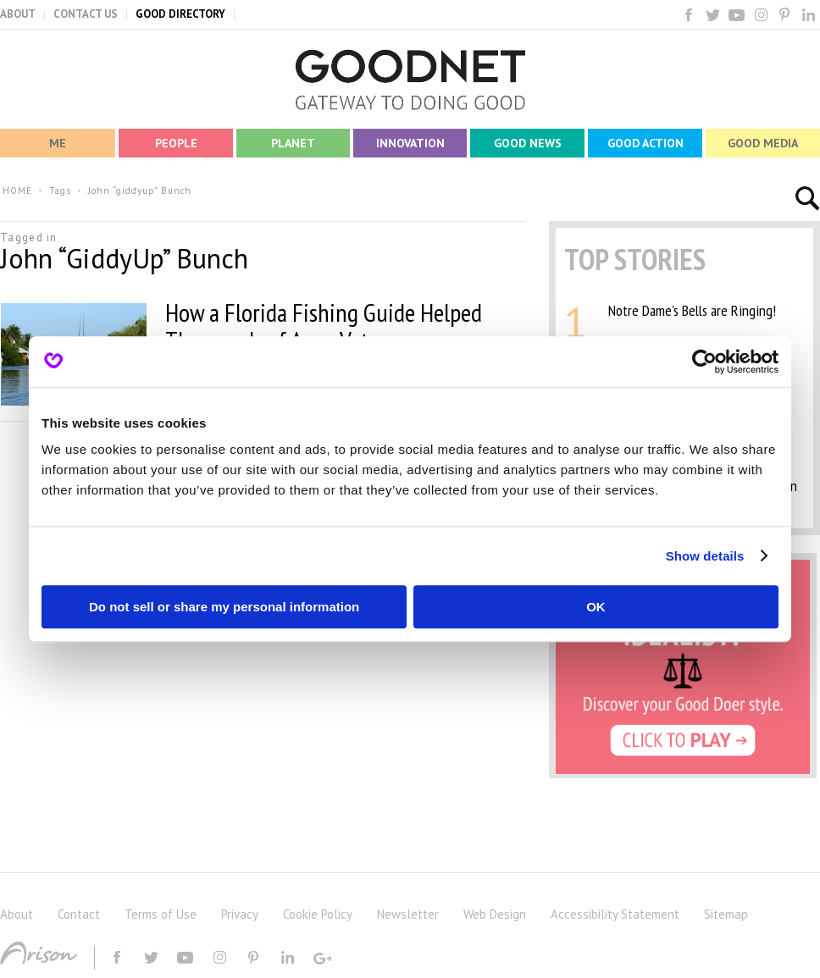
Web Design (494, 914)
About (16, 914)
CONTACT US (85, 14)
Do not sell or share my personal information (224, 607)
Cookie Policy (317, 914)
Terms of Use (161, 914)
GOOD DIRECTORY (180, 14)
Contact (79, 914)
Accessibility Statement (615, 914)
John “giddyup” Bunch (139, 190)
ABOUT (18, 14)
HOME (17, 190)
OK (596, 607)
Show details (705, 556)
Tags (60, 190)
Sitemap (726, 914)
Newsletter (408, 914)
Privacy (239, 914)
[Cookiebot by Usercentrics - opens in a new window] (704, 361)
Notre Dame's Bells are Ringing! (692, 310)
